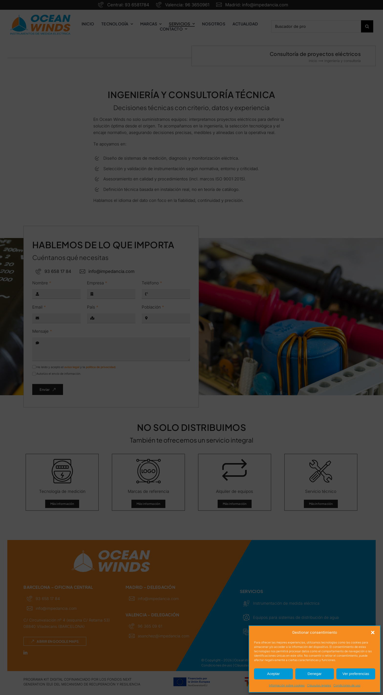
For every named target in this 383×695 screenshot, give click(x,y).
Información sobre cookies (287, 685)
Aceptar (273, 674)
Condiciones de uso (346, 685)
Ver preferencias (355, 674)
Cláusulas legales (319, 685)
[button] (372, 632)
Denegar (315, 674)
